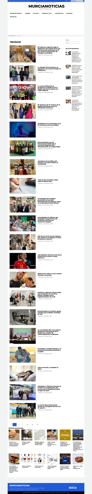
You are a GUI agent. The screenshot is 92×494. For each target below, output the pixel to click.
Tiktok (26, 489)
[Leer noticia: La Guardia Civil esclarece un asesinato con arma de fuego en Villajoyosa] (23, 73)
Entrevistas (59, 13)
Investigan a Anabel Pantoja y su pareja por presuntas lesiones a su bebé (49, 350)
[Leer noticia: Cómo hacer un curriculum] (39, 458)
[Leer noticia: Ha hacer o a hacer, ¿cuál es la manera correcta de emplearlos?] (14, 435)
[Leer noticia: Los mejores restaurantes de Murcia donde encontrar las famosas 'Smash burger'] (14, 458)
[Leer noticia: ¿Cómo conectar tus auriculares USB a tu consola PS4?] (65, 458)
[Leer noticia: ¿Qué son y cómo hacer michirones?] (78, 458)
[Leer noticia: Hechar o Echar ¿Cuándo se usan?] (26, 435)
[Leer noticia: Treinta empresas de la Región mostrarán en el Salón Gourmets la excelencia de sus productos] (68, 77)
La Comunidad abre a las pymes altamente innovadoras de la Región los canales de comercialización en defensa (49, 332)
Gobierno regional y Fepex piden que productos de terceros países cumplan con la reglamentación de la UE (49, 295)
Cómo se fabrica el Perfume (26, 467)
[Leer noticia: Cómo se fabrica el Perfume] (26, 458)
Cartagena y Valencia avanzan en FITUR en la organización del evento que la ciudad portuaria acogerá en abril (49, 388)
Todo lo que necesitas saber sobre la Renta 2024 (48, 180)
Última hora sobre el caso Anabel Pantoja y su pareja (49, 274)
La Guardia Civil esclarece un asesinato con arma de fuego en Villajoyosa (49, 69)
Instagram (17, 489)
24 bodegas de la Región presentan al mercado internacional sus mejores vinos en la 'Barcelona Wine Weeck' (49, 201)
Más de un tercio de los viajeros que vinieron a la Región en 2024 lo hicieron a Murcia (49, 237)
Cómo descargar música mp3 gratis (52, 467)
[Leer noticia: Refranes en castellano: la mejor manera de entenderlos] (65, 435)
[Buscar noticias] (69, 1)
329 (27, 424)
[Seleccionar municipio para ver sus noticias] (77, 1)
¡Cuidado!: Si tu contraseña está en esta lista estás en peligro (49, 124)
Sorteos (66, 1)
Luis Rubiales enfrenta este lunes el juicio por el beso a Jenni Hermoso (50, 256)
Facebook (12, 489)
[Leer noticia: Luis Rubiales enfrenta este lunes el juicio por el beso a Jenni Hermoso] (23, 261)
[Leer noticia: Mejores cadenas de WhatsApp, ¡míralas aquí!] (39, 435)
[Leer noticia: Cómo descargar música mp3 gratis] (52, 458)
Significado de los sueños (32, 488)
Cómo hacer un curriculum (39, 467)
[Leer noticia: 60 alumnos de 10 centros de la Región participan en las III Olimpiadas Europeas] (23, 111)
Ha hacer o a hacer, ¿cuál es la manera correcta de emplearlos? (14, 444)
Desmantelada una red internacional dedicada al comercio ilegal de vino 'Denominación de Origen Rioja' (49, 145)
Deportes (13, 16)
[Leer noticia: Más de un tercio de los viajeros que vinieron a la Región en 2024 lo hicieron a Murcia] (23, 242)
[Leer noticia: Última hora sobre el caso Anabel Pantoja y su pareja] (23, 280)
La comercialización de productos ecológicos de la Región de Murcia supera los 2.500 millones (48, 88)
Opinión (27, 13)
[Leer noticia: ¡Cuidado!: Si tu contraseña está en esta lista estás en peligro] (23, 129)
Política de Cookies (44, 492)
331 (37, 424)
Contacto (57, 492)
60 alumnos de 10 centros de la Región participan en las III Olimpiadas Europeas (49, 106)
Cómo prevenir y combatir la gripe (48, 368)
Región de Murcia (16, 13)
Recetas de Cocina (21, 488)
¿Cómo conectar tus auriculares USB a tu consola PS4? (65, 468)
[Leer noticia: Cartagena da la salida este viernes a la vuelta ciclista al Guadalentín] (23, 167)
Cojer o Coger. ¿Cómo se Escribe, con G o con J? (52, 444)
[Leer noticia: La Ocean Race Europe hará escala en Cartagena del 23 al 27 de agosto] (23, 411)
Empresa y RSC (47, 13)
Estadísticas (35, 489)
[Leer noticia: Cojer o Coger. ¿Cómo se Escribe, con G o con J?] (52, 435)
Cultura (36, 13)
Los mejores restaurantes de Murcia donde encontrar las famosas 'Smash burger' (13, 469)
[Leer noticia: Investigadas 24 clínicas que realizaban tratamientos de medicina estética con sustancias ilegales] (23, 223)
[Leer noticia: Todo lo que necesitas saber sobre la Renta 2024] (23, 186)
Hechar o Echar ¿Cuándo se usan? (26, 443)
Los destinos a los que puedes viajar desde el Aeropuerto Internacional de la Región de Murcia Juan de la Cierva (78, 446)
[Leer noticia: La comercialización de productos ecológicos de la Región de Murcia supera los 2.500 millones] (23, 92)
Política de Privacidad (64, 492)
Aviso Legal (51, 492)
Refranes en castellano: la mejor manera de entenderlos (65, 444)
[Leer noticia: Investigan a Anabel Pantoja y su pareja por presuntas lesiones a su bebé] (23, 355)
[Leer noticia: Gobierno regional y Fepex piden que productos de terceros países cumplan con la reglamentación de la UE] (23, 298)
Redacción (40, 55)
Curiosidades (41, 488)
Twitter (30, 489)
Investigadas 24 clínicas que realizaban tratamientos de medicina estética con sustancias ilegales (48, 220)
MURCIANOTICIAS (46, 7)
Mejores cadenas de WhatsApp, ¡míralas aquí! (39, 443)
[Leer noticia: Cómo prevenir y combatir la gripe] (23, 373)
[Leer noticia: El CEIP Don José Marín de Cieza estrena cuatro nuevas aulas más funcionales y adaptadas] (68, 67)
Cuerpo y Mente (13, 488)
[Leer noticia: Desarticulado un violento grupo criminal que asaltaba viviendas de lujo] (23, 317)
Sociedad (69, 13)
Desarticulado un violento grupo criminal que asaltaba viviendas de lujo (49, 312)
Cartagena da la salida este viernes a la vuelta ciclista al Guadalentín (48, 162)
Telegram (22, 489)
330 (32, 424)
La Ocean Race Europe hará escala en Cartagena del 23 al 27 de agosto (49, 406)
